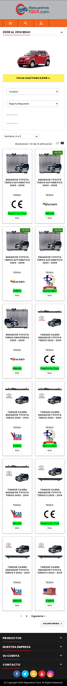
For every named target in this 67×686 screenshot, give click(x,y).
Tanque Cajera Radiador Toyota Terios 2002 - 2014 (49, 337)
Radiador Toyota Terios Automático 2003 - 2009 (50, 182)
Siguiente (38, 616)
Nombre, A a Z (22, 136)
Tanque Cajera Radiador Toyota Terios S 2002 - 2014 (49, 492)
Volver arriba (53, 623)
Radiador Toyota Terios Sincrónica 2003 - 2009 (17, 337)
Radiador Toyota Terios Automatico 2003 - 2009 (17, 182)
